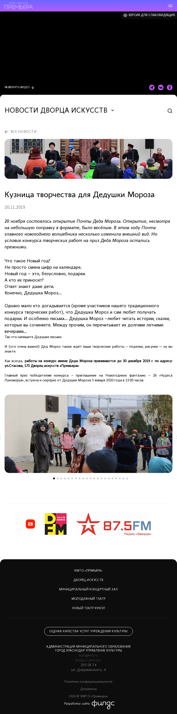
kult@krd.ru (88, 655)
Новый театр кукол (88, 608)
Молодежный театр (89, 599)
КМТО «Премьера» (88, 571)
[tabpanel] (88, 434)
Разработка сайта (77, 704)
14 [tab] (101, 478)
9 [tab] (83, 478)
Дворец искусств (88, 580)
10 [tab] (87, 478)
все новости (24, 132)
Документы (88, 689)
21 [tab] (127, 478)
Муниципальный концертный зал (88, 589)
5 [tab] (69, 478)
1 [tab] (54, 478)
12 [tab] (94, 478)
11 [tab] (90, 478)
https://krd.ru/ (88, 660)
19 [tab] (120, 478)
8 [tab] (79, 478)
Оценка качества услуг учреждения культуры (88, 631)
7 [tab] (76, 478)
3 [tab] (61, 478)
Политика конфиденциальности (88, 682)
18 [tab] (116, 478)
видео (17, 87)
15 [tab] (105, 478)
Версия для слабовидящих (152, 15)
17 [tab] (112, 478)
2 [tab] (58, 478)
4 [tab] (65, 478)
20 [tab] (123, 478)
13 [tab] (98, 478)
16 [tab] (109, 478)
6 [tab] (72, 478)
